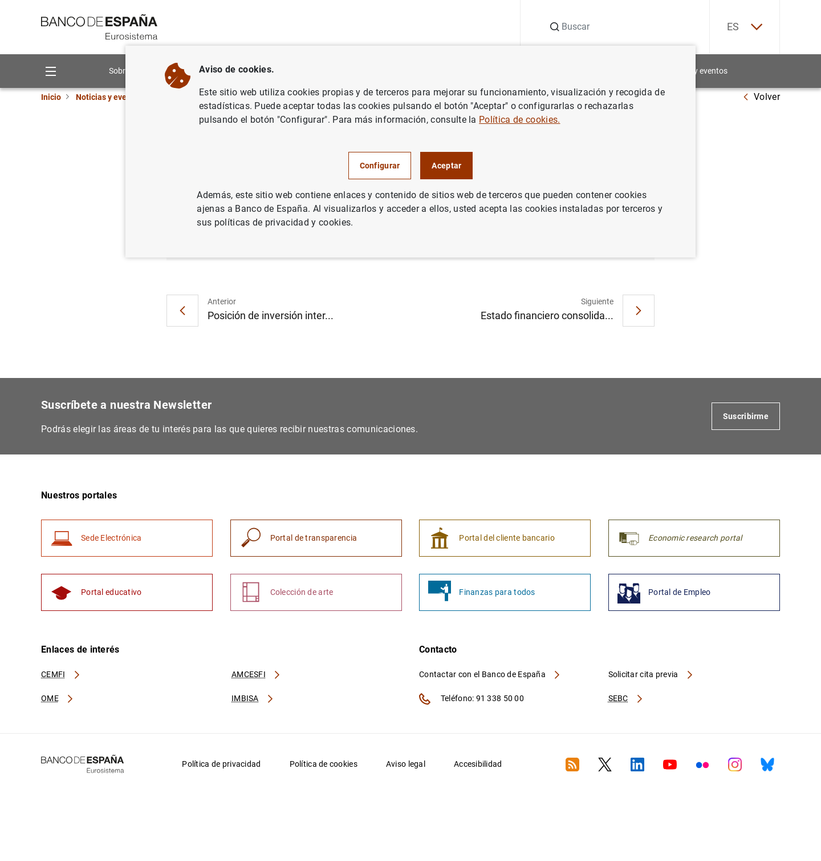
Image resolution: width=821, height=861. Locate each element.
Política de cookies (323, 764)
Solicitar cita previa (651, 674)
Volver (761, 96)
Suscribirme (746, 416)
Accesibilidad (478, 764)
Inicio (51, 97)
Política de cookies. (519, 119)
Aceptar (446, 165)
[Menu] (50, 71)
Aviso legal (405, 764)
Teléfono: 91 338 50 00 (471, 699)
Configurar (380, 165)
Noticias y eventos (109, 97)
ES (744, 27)
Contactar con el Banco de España (490, 674)
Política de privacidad (221, 764)
